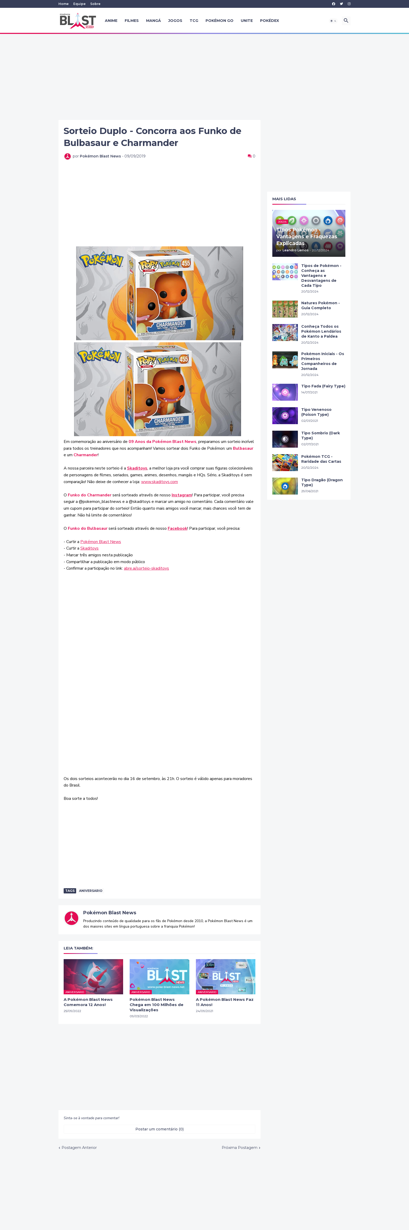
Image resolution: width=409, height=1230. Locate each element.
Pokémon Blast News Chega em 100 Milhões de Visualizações (156, 1005)
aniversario (91, 891)
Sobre (95, 4)
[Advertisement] (204, 76)
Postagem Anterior (79, 1147)
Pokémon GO (219, 20)
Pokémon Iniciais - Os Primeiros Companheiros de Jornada (322, 361)
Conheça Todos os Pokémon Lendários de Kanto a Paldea (321, 331)
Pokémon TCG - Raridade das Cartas (321, 459)
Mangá (153, 20)
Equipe (79, 4)
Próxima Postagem (239, 1147)
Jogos (175, 20)
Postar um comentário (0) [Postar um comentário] (159, 1129)
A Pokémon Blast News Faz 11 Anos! (225, 1002)
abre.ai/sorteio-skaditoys (146, 568)
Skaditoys (89, 548)
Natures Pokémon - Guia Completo (320, 305)
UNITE (247, 20)
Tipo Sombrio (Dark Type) (320, 435)
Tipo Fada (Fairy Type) (323, 386)
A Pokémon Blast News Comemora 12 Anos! (88, 1002)
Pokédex (269, 20)
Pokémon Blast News (100, 542)
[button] (333, 20)
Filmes (132, 20)
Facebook (177, 528)
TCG (194, 20)
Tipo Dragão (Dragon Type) (322, 482)
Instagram (182, 495)
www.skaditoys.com (159, 482)
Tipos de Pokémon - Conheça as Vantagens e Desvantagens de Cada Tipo (321, 275)
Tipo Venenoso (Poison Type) (316, 412)
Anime (111, 20)
